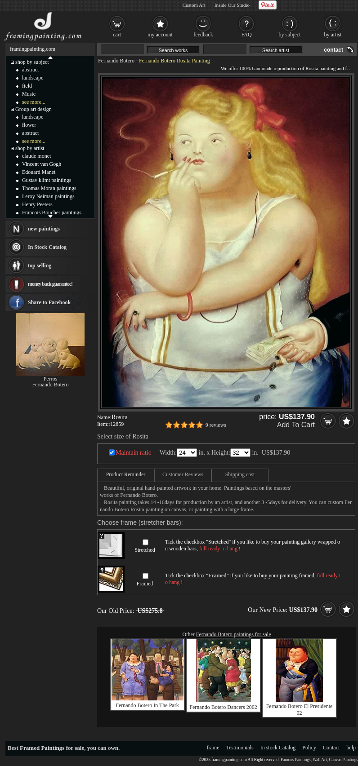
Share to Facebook (49, 302)
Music (29, 94)
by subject (290, 34)
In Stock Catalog (47, 247)
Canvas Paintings (343, 759)
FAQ (246, 34)
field (27, 86)
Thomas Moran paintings (49, 188)
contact (333, 50)
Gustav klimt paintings (46, 180)
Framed (145, 583)
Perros (51, 379)
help (351, 747)
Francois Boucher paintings (51, 212)
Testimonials (240, 747)
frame (213, 747)
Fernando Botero (116, 61)
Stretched (144, 550)
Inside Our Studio (232, 5)
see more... (33, 102)
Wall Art (320, 759)
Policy (309, 747)
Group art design (33, 109)
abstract (30, 69)
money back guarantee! (50, 284)
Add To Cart (296, 425)
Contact (331, 747)
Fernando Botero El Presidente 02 (299, 709)
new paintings (44, 229)
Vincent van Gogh (41, 164)
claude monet (36, 156)
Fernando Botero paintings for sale (233, 634)
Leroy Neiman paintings (48, 196)
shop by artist (30, 148)
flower (29, 125)
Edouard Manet (38, 172)
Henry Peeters (37, 204)
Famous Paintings (296, 759)
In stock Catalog (278, 747)
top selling (39, 265)
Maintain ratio (134, 452)
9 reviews (216, 425)
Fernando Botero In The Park (147, 705)
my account (160, 34)
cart (117, 34)
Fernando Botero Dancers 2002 (223, 707)
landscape (32, 78)
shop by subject (32, 62)
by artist (333, 34)
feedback (203, 34)
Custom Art (194, 5)
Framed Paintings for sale (52, 747)
